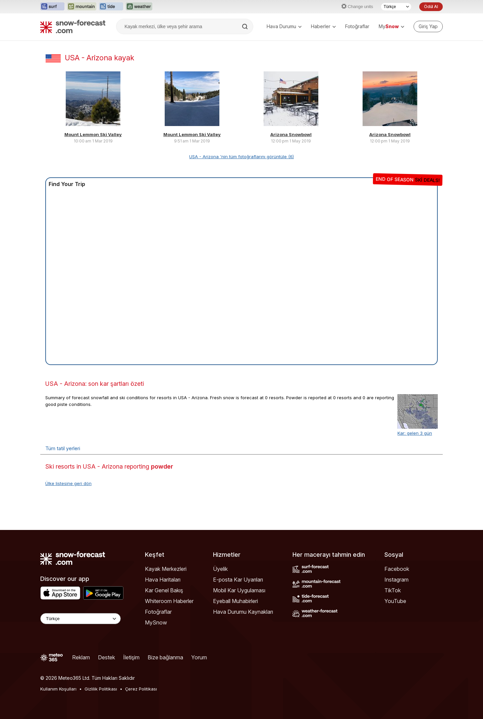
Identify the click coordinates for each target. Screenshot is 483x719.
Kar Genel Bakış (164, 590)
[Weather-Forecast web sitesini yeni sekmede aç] (139, 6)
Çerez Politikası (141, 689)
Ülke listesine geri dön (68, 483)
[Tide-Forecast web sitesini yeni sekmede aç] (111, 6)
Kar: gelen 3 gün (414, 433)
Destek (106, 657)
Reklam (81, 657)
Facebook (396, 568)
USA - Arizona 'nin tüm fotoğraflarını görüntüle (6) (241, 156)
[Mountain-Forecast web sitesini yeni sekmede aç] (81, 6)
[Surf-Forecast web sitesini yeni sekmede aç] (52, 6)
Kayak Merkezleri (165, 568)
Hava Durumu (284, 26)
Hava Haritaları (162, 579)
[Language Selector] (80, 618)
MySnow (156, 622)
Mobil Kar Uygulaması (239, 590)
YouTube (395, 601)
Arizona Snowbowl (291, 134)
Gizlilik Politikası (101, 689)
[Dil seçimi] (396, 6)
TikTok (392, 590)
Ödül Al (431, 6)
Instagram (396, 579)
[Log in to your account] (428, 26)
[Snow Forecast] (72, 26)
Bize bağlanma (165, 657)
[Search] (245, 26)
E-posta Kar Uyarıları (238, 579)
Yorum (199, 657)
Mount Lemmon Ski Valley (93, 134)
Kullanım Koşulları (58, 689)
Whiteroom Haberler (169, 601)
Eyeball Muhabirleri (235, 601)
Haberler (323, 26)
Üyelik (220, 568)
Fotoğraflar (357, 26)
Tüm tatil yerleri (62, 448)
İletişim (131, 657)
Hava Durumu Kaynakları (243, 611)
